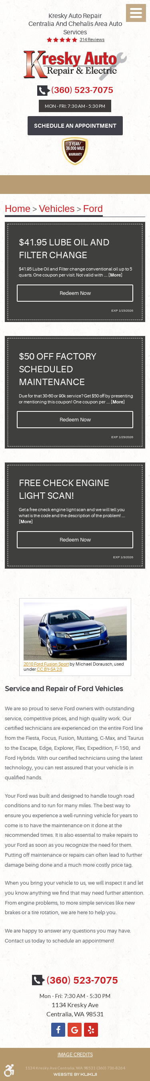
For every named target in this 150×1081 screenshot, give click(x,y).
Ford (93, 208)
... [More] (112, 275)
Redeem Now (75, 293)
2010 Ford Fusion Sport (46, 664)
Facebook (58, 1030)
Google (75, 1030)
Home (17, 208)
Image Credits (75, 1054)
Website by (75, 1074)
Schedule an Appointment (75, 126)
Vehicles (56, 208)
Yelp (91, 1030)
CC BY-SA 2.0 (49, 669)
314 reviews (92, 40)
